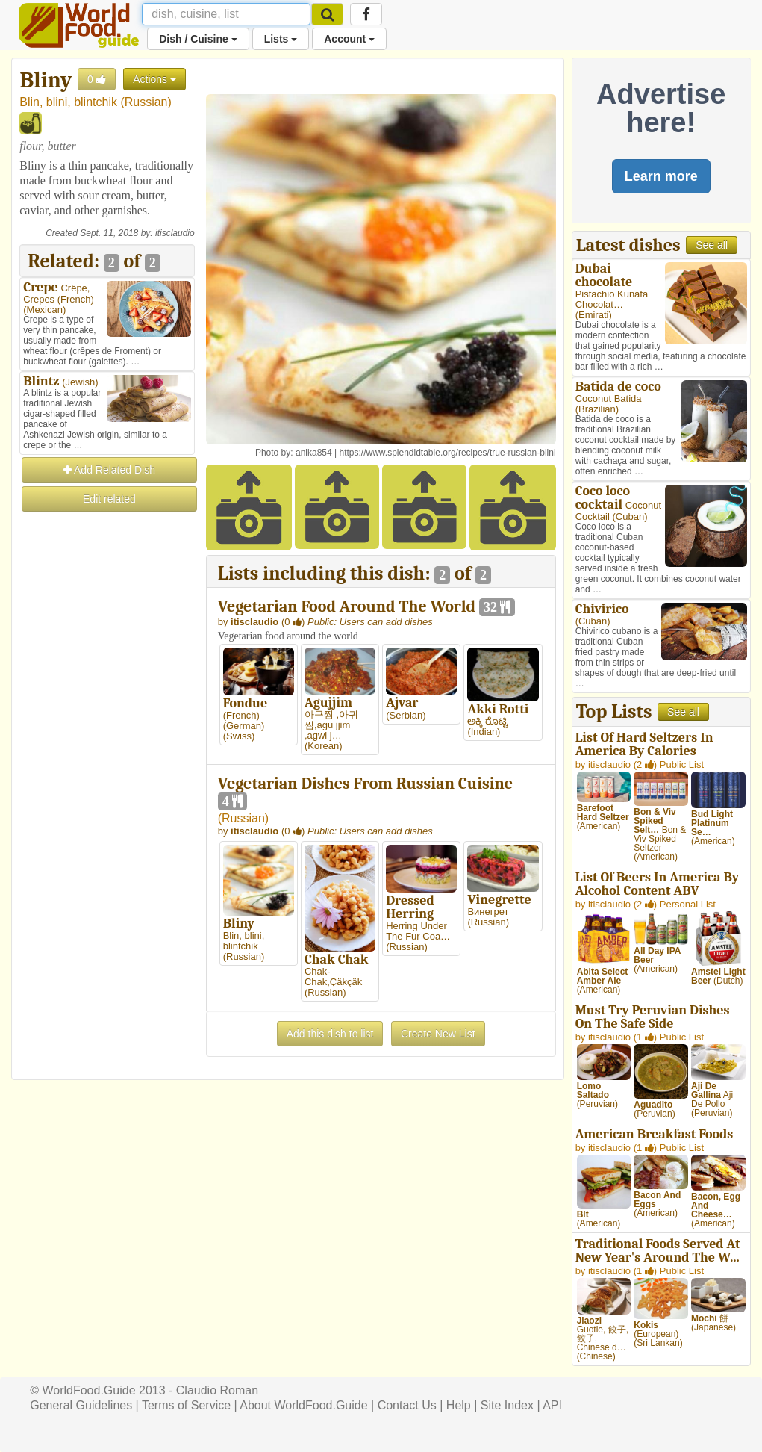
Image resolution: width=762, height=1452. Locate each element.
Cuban (630, 516)
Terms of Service (186, 1405)
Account (349, 39)
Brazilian (597, 409)
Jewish (81, 382)
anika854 (314, 452)
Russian (146, 102)
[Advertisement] (106, 738)
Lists (281, 39)
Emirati (593, 314)
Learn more (661, 176)
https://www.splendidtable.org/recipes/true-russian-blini (447, 452)
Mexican (45, 309)
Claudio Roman (217, 1390)
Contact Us (407, 1405)
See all (712, 245)
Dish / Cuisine (198, 39)
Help (458, 1405)
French (75, 299)
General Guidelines (81, 1405)
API (552, 1405)
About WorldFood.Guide (303, 1405)
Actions (154, 79)
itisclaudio (175, 233)
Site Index (507, 1405)
